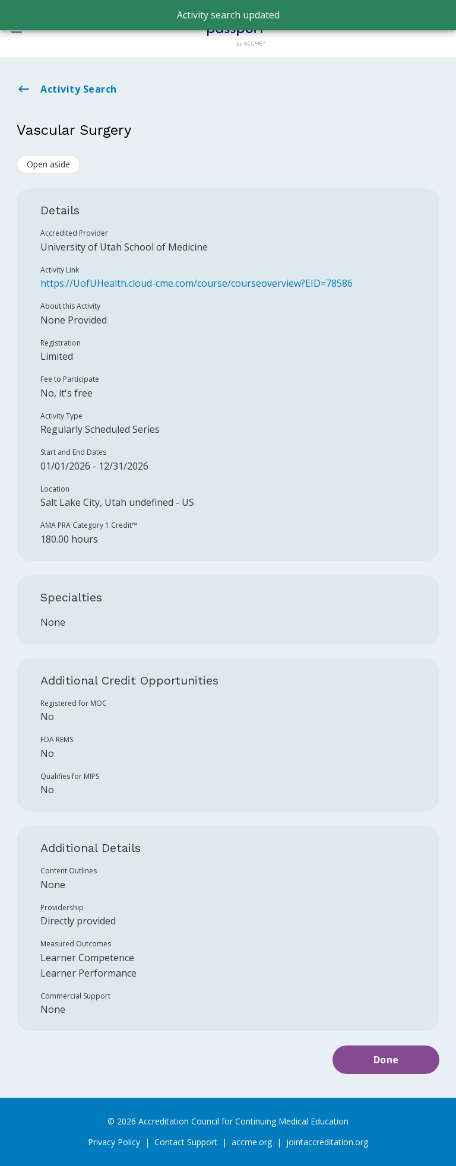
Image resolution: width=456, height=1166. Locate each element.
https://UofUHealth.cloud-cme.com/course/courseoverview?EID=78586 (196, 283)
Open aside (48, 164)
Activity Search (67, 89)
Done (386, 1059)
